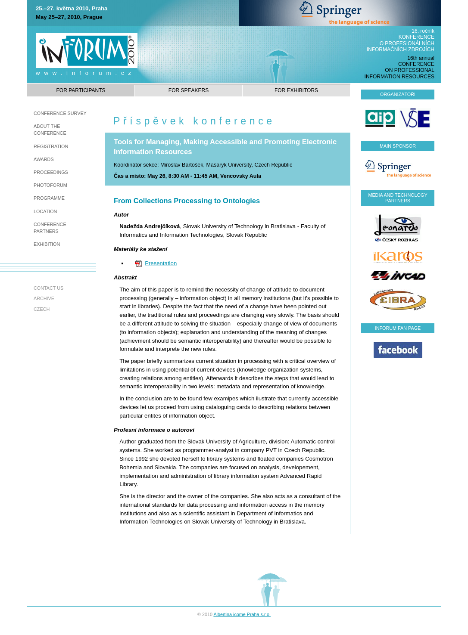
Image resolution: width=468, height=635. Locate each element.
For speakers (188, 90)
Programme (49, 198)
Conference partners (50, 228)
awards (44, 159)
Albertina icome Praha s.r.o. (242, 614)
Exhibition (47, 244)
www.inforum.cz (85, 73)
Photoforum (50, 185)
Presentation (161, 263)
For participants (80, 90)
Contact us (48, 288)
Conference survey (60, 113)
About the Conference (50, 130)
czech (42, 309)
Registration (51, 146)
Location (45, 211)
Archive (44, 298)
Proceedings (51, 172)
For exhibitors (296, 90)
